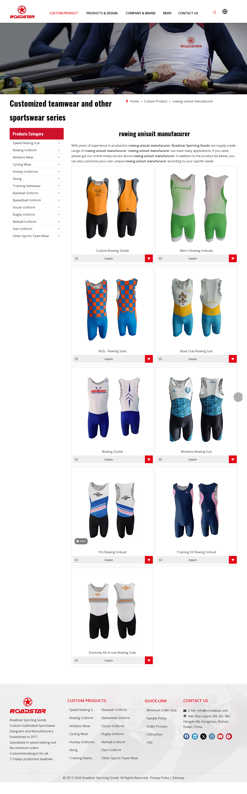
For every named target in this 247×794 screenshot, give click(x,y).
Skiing (17, 179)
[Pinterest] (229, 736)
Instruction (155, 734)
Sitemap (178, 778)
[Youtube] (220, 736)
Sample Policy (156, 718)
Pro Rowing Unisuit (112, 552)
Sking (73, 750)
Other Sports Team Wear (31, 236)
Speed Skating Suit (26, 143)
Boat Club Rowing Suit (196, 351)
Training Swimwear (27, 186)
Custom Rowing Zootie (112, 251)
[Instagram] (212, 736)
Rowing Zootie (112, 452)
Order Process (157, 726)
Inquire (93, 258)
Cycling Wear (22, 164)
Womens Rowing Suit (196, 452)
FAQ (149, 742)
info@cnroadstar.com (212, 710)
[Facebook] (186, 736)
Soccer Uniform (24, 207)
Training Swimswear (84, 758)
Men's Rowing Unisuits (196, 251)
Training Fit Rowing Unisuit (196, 552)
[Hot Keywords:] (214, 12)
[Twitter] (203, 736)
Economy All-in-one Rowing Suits (112, 652)
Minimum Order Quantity (165, 710)
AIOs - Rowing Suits (112, 351)
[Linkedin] (195, 736)
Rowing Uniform (24, 150)
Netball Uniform (24, 222)
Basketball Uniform (27, 200)
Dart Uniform (22, 229)
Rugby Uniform (24, 214)
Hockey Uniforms (25, 171)
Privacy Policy (159, 778)
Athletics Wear (23, 157)
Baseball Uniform (25, 193)
